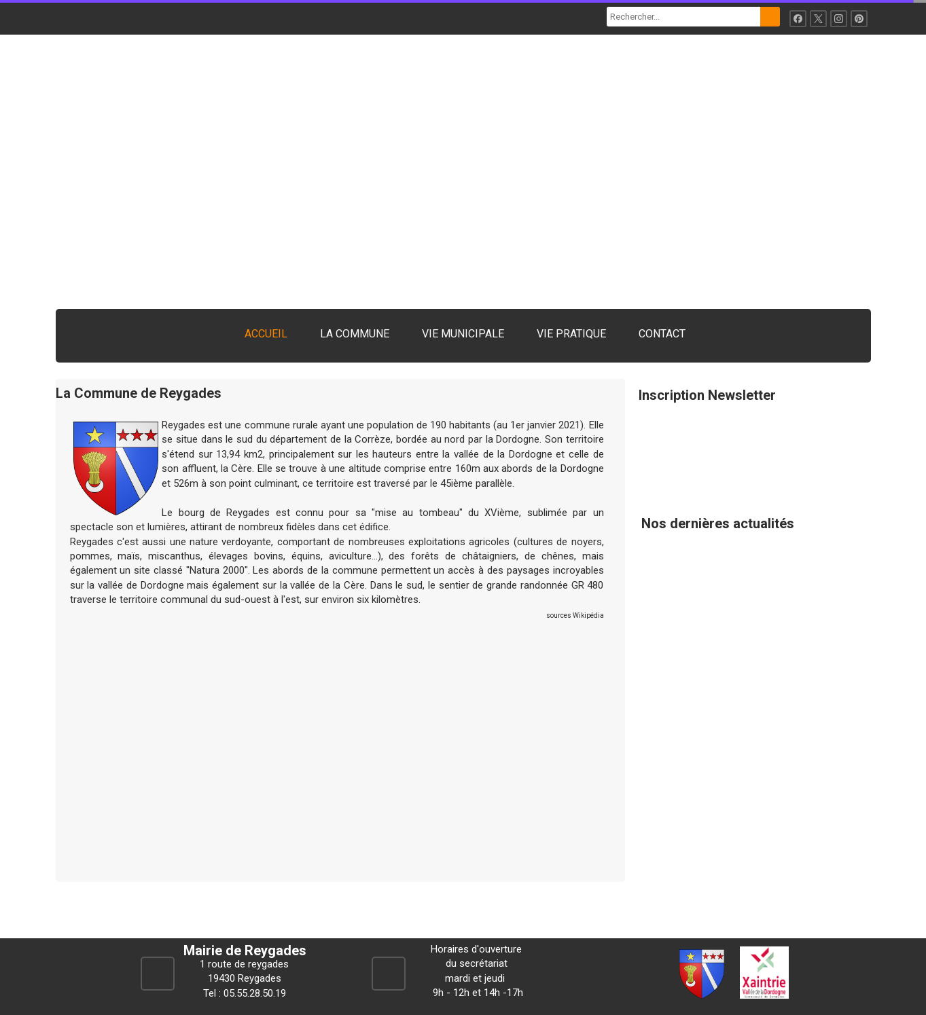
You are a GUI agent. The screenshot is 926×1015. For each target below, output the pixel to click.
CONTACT (662, 333)
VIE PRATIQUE (571, 333)
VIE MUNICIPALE (463, 333)
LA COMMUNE (354, 333)
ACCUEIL (266, 333)
